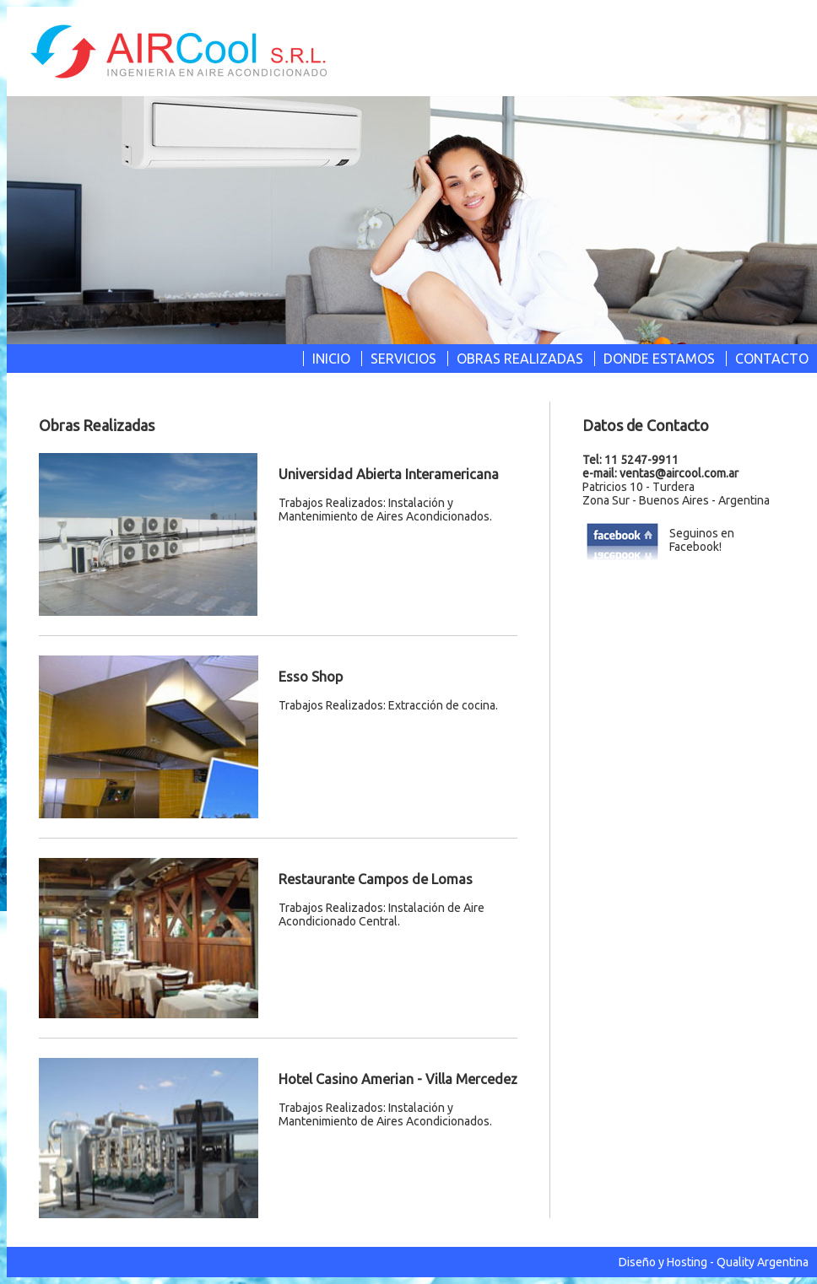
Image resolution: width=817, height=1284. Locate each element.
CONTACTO (772, 358)
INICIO (331, 358)
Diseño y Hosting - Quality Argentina (714, 1262)
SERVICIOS (403, 358)
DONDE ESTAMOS (659, 358)
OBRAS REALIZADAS (520, 358)
